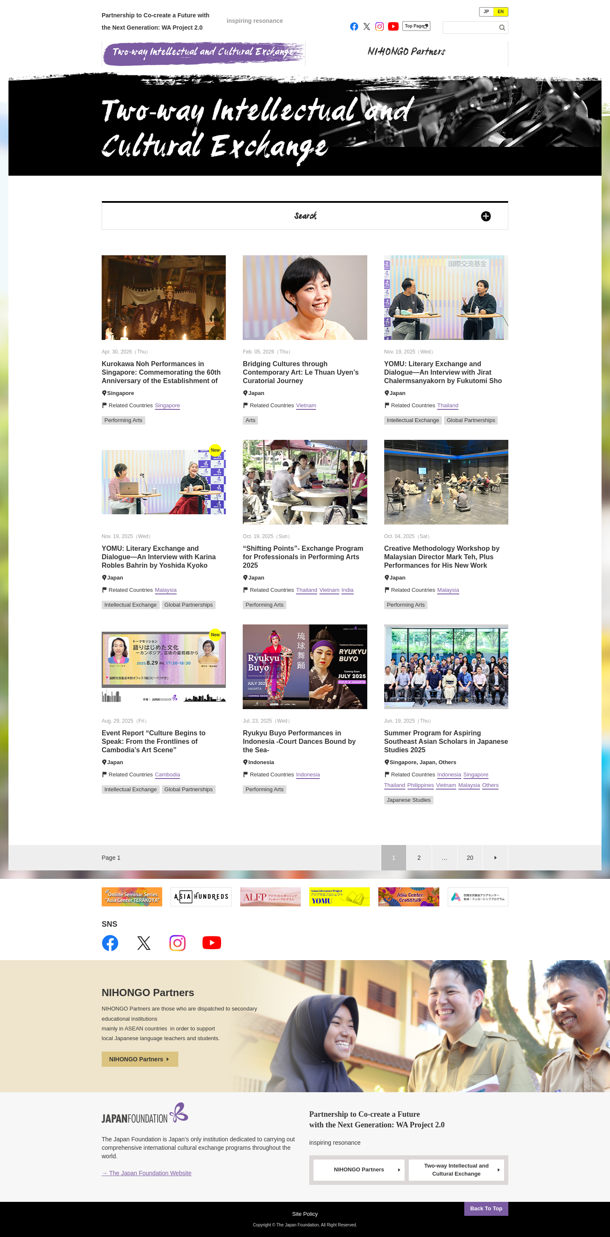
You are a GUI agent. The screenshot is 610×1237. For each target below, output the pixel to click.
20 (470, 857)
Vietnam (306, 405)
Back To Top (486, 1208)
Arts (250, 420)
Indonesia (308, 774)
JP (486, 11)
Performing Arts (124, 420)
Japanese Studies (408, 800)
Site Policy (305, 1214)
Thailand (447, 405)
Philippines (421, 785)
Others (490, 785)
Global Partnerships (471, 420)
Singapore (167, 405)
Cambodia (167, 774)
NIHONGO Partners (140, 1059)
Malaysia (166, 590)
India (347, 590)
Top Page (416, 26)
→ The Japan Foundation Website (146, 1173)
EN (501, 11)
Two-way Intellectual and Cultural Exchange (462, 1169)
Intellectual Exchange (413, 420)
